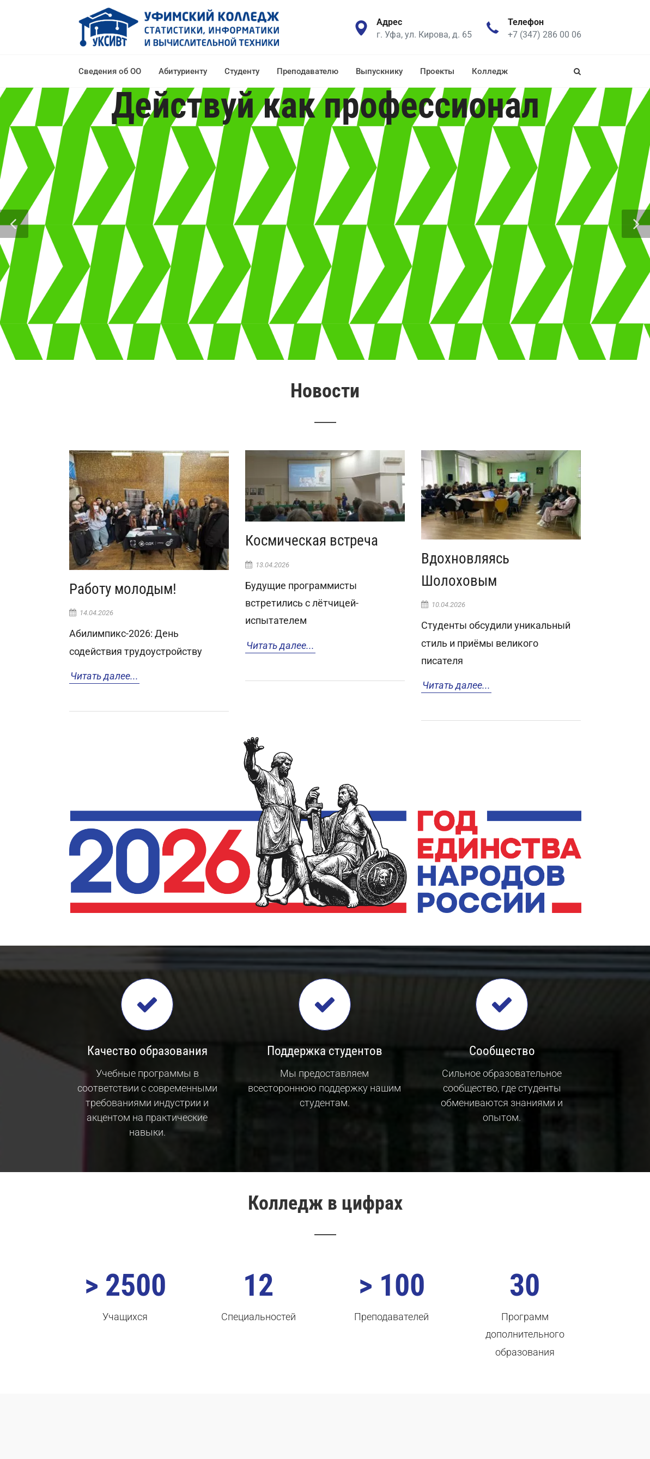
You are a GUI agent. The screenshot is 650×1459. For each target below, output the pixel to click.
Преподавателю (307, 71)
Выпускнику (379, 71)
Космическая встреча (311, 540)
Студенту (241, 71)
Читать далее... (104, 676)
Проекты (437, 71)
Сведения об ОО (109, 71)
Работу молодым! (123, 589)
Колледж (490, 71)
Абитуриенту (183, 71)
